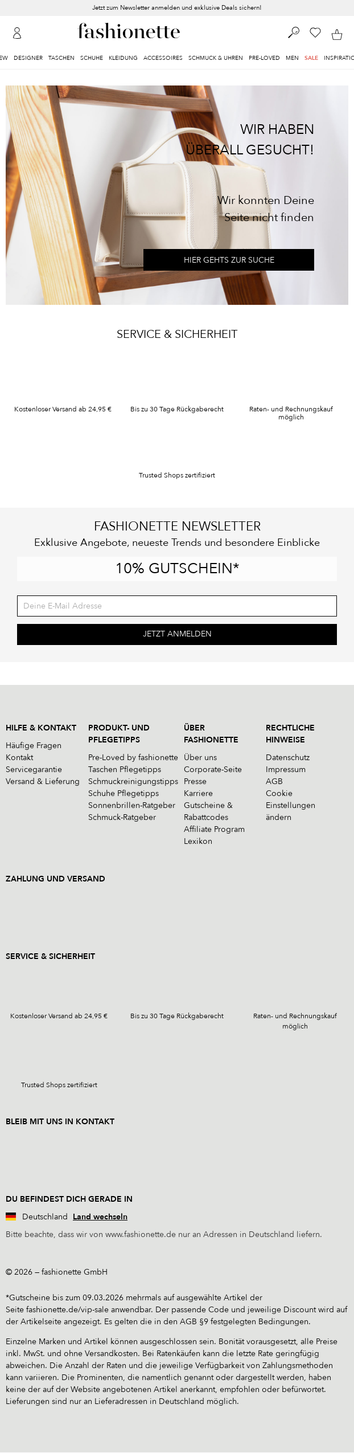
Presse (195, 781)
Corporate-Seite (213, 769)
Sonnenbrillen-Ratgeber (131, 805)
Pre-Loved (264, 58)
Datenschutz (288, 757)
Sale (311, 58)
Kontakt (19, 757)
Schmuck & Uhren (215, 58)
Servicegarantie (34, 769)
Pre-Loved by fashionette (133, 757)
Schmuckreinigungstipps (133, 781)
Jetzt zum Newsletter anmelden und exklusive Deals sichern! (177, 8)
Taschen (61, 58)
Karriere (198, 793)
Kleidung (123, 58)
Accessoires (163, 58)
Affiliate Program (214, 829)
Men (292, 58)
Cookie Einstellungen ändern (290, 805)
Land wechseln (100, 1216)
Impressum (286, 769)
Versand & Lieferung (43, 781)
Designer (28, 58)
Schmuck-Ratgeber (122, 817)
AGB (274, 781)
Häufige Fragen (33, 745)
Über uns (200, 757)
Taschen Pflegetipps (124, 769)
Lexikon (198, 841)
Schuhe (91, 58)
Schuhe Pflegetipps (123, 793)
